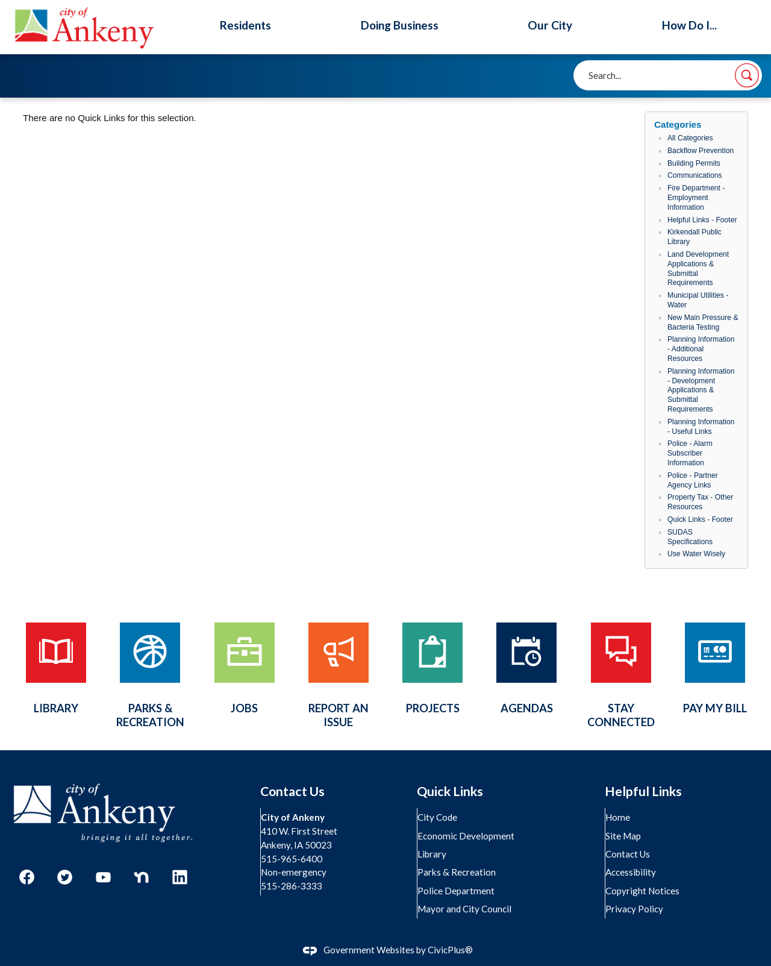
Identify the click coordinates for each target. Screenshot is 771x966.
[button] (747, 75)
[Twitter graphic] (64, 877)
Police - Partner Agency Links (692, 480)
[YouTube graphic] (103, 877)
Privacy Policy (635, 908)
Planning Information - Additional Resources (701, 349)
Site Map (623, 835)
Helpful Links (643, 791)
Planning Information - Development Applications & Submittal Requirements (701, 390)
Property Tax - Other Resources (700, 502)
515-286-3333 (292, 885)
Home (618, 817)
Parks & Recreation (457, 872)
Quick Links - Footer (700, 519)
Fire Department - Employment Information (696, 198)
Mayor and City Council (465, 908)
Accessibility (631, 872)
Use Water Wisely (696, 554)
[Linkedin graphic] (179, 877)
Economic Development (466, 835)
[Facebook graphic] (26, 877)
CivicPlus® (450, 949)
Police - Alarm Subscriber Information (690, 453)
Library (432, 853)
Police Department (456, 890)
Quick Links (450, 791)
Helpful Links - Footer (702, 220)
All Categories (690, 138)
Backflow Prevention (700, 150)
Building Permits (693, 163)
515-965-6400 (292, 858)
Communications (694, 175)
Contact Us (628, 853)
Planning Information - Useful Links (701, 427)
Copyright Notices (643, 890)
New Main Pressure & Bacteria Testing (702, 322)
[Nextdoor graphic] (141, 877)
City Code (438, 817)
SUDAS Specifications (690, 537)
